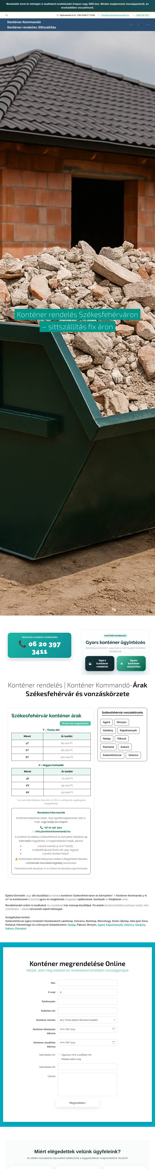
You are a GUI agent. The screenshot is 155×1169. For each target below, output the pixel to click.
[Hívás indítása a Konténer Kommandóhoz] (39, 645)
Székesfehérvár (112, 755)
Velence (133, 755)
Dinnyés (121, 722)
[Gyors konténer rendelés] (99, 663)
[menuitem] (139, 25)
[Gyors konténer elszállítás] (131, 663)
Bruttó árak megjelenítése (75, 723)
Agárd (106, 722)
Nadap (107, 738)
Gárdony (108, 730)
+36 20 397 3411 (53, 827)
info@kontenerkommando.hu (115, 15)
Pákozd (121, 738)
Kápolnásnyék (128, 730)
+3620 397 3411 (143, 15)
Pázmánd (108, 746)
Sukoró (125, 746)
